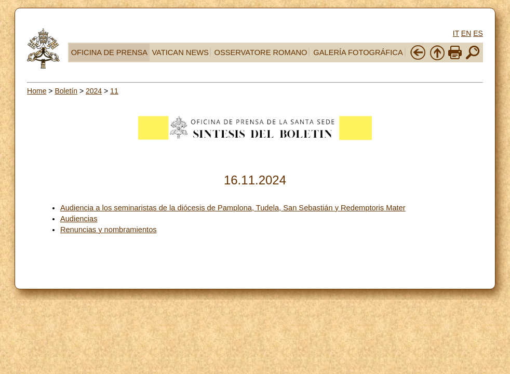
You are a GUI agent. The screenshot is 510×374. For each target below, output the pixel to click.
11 (114, 91)
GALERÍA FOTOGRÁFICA (357, 52)
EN (466, 33)
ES (478, 33)
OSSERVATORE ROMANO (260, 52)
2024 (94, 91)
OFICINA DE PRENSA (109, 52)
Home (36, 91)
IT (456, 33)
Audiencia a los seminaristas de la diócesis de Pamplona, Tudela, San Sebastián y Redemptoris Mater (233, 208)
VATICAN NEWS (180, 52)
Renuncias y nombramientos (108, 229)
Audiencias (79, 219)
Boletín (66, 91)
